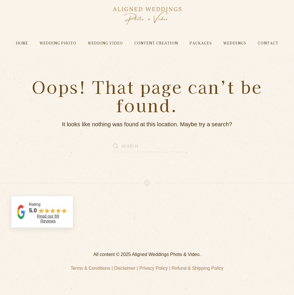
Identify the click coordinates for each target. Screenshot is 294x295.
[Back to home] (147, 16)
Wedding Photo (58, 42)
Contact (268, 42)
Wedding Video (105, 42)
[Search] (147, 146)
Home (22, 42)
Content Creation (156, 42)
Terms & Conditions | (92, 268)
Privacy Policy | (155, 268)
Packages (200, 42)
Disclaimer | (126, 268)
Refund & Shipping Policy (198, 268)
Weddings (234, 42)
